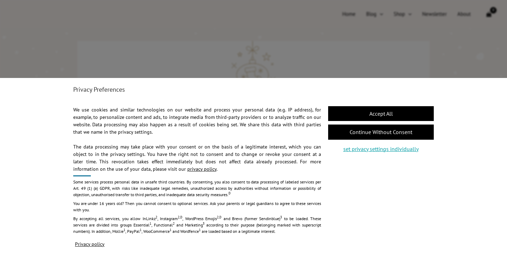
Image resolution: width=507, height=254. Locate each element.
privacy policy (202, 169)
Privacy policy (90, 244)
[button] (381, 113)
